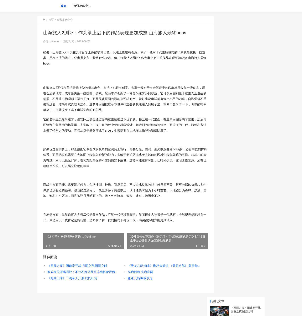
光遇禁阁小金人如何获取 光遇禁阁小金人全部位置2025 (246, 179)
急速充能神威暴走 (134, 278)
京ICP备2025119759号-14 (91, 309)
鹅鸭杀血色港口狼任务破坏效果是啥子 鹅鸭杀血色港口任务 (246, 134)
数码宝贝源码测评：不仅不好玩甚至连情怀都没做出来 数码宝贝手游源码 (81, 272)
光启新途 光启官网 (135, 272)
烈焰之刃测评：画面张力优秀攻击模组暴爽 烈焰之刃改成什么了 (246, 282)
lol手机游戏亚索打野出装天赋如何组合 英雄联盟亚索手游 (246, 222)
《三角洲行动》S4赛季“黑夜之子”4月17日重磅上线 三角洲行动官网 (246, 252)
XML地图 (110, 309)
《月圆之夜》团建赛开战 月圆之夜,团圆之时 (77, 266)
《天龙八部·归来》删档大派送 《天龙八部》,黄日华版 (155, 266)
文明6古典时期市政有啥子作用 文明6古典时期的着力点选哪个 (245, 164)
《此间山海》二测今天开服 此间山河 (72, 278)
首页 (63, 6)
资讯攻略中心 (82, 6)
